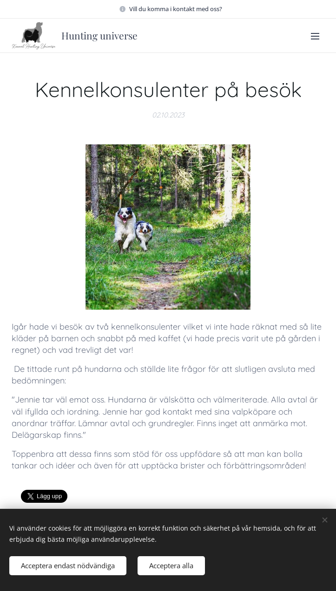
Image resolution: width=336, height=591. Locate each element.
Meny (315, 36)
